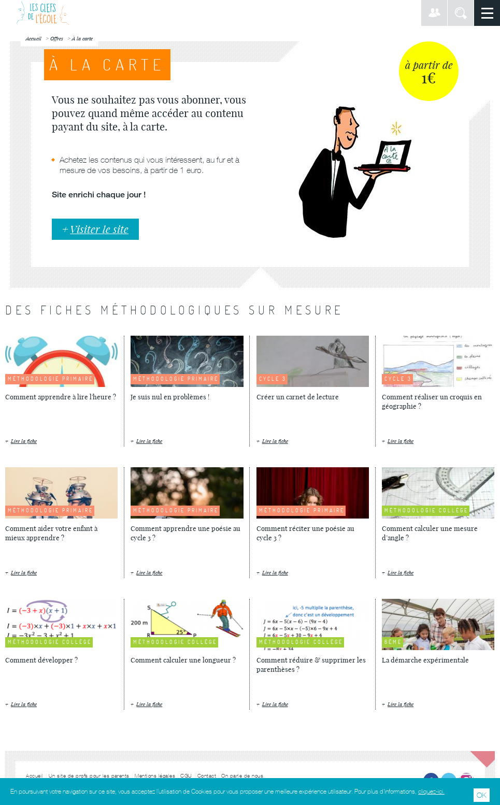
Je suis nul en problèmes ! (170, 397)
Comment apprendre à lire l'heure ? (60, 397)
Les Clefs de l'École (43, 13)
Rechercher (461, 13)
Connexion (434, 13)
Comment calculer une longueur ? (183, 660)
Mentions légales (155, 776)
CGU (186, 776)
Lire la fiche (24, 441)
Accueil (35, 776)
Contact (207, 776)
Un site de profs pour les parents (89, 776)
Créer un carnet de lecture (297, 397)
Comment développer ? (41, 660)
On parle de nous (242, 776)
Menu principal (487, 13)
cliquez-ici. (431, 791)
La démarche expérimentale (425, 660)
